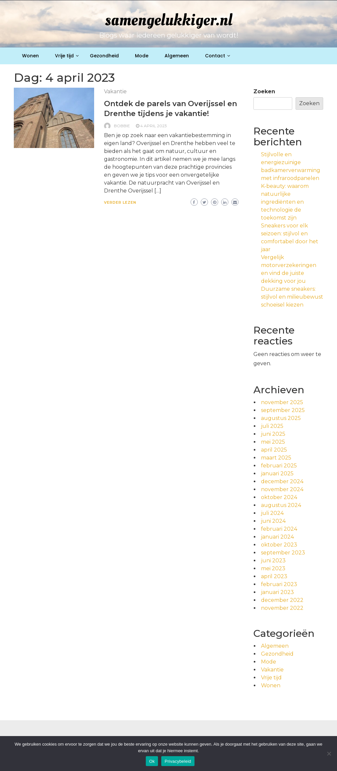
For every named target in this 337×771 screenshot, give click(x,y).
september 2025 (283, 410)
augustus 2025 (281, 418)
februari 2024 (279, 529)
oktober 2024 (279, 497)
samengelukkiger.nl (168, 20)
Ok (152, 761)
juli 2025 (272, 426)
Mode (141, 55)
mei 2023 (273, 568)
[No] (328, 753)
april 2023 (274, 576)
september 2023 (283, 552)
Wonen (30, 55)
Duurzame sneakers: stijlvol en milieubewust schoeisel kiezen (292, 297)
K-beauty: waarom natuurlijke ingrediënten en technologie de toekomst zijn (285, 202)
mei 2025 (273, 442)
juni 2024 (273, 521)
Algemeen (177, 55)
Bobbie (122, 125)
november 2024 (282, 489)
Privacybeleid (178, 761)
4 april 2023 (153, 125)
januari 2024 (277, 537)
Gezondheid (104, 55)
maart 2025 (276, 458)
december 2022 (282, 600)
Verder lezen (120, 202)
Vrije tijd (64, 55)
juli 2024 (272, 513)
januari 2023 (277, 592)
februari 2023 (279, 584)
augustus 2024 (281, 505)
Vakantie (115, 91)
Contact (215, 55)
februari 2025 (279, 465)
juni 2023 (273, 560)
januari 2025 (277, 473)
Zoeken (264, 91)
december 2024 (282, 481)
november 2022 (282, 608)
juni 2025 (273, 434)
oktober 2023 (279, 545)
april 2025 (274, 450)
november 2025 (282, 402)
